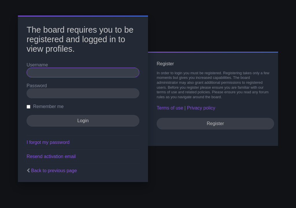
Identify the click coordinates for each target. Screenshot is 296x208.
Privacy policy (201, 107)
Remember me (45, 106)
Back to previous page (54, 170)
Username (37, 64)
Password (37, 85)
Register (215, 123)
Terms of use (170, 107)
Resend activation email (51, 156)
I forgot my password (48, 142)
